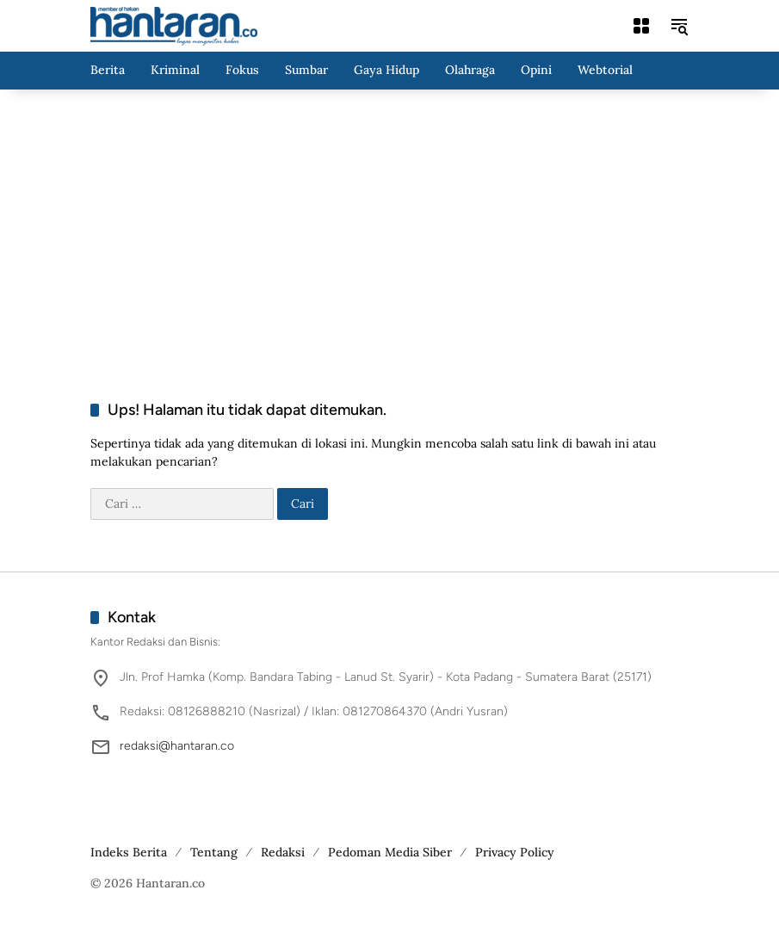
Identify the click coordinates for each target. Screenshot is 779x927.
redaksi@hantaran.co (177, 746)
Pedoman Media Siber (390, 852)
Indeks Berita (128, 852)
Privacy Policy (514, 852)
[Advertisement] (389, 227)
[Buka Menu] (641, 25)
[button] (679, 25)
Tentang (214, 852)
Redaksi (283, 852)
